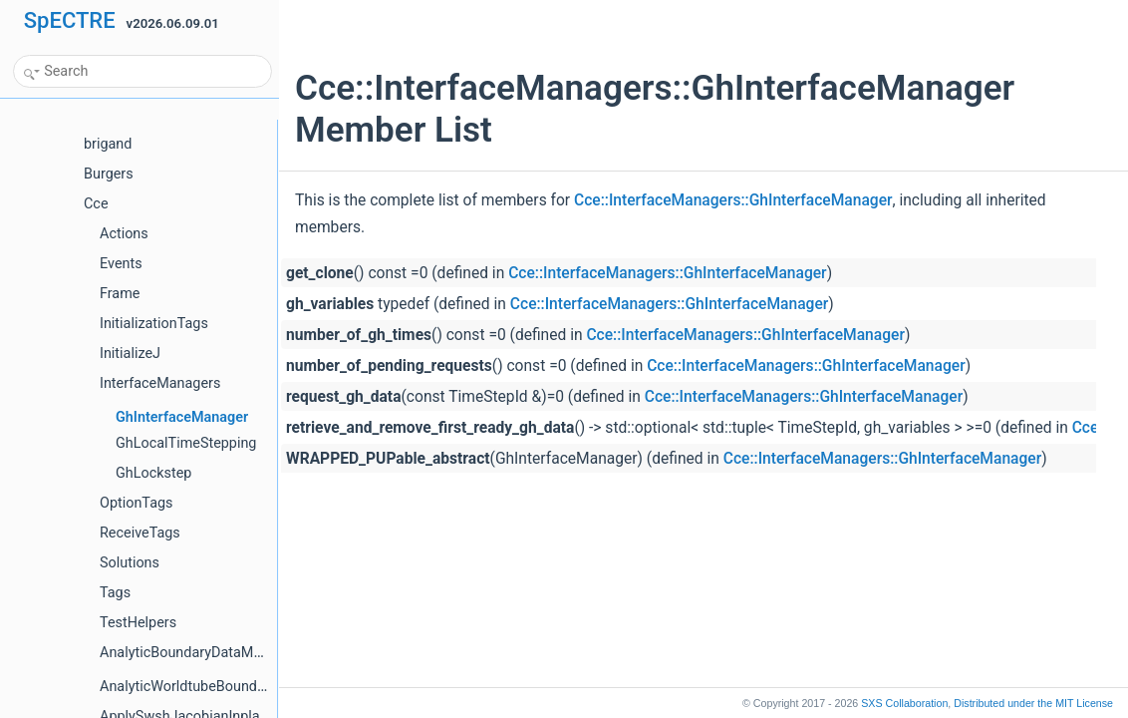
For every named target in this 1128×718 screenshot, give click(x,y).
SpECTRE (70, 20)
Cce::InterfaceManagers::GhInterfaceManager (733, 200)
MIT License (1033, 703)
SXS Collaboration (904, 703)
